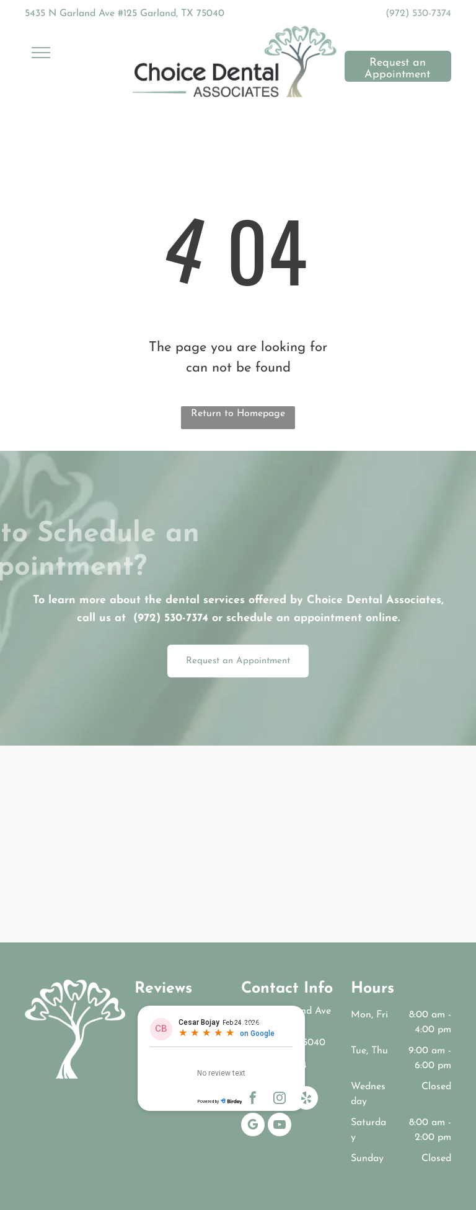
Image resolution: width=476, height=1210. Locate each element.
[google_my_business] (253, 1126)
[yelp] (306, 1099)
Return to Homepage (238, 414)
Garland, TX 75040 (283, 1043)
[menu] (41, 53)
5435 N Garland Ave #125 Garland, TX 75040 (124, 14)
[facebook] (253, 1099)
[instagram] (279, 1099)
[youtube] (279, 1126)
